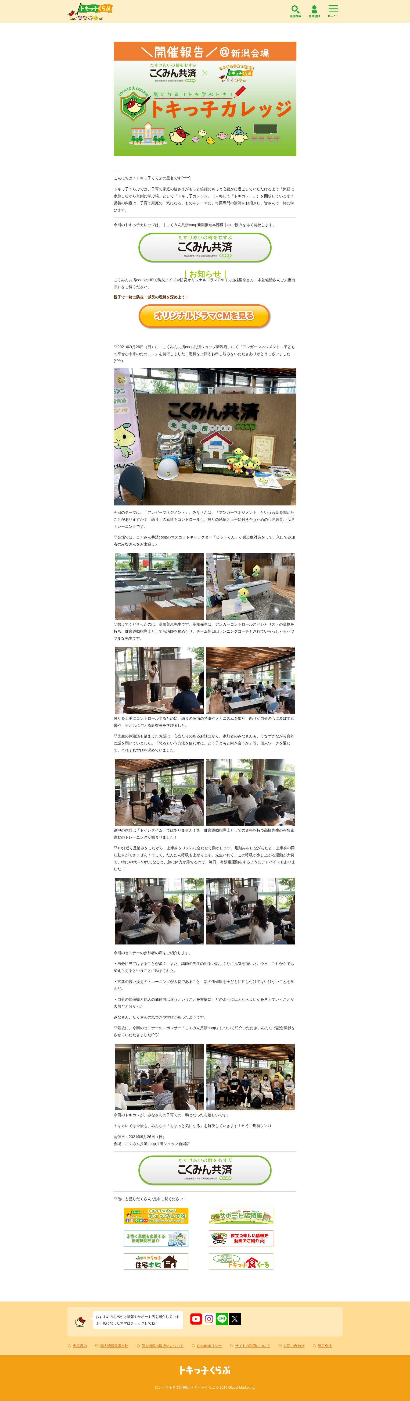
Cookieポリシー (209, 1346)
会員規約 (80, 1346)
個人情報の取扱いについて (163, 1346)
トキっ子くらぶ (90, 11)
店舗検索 (295, 11)
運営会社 (325, 1346)
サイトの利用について (252, 1346)
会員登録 (314, 11)
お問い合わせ (293, 1346)
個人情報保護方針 (114, 1346)
